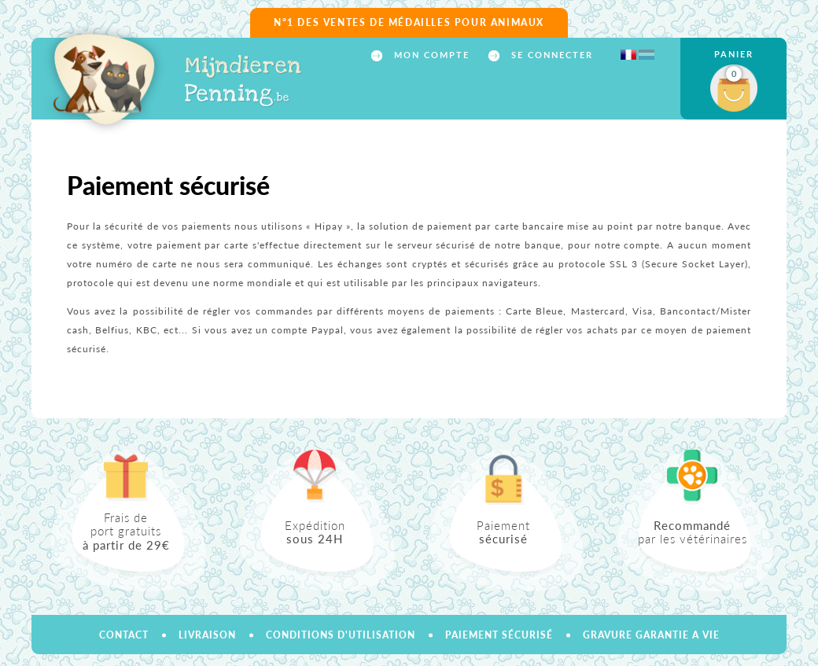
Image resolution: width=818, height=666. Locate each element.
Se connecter (550, 55)
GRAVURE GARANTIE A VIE (651, 635)
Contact (124, 635)
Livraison (207, 635)
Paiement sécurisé (499, 635)
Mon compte (430, 55)
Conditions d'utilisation (340, 635)
